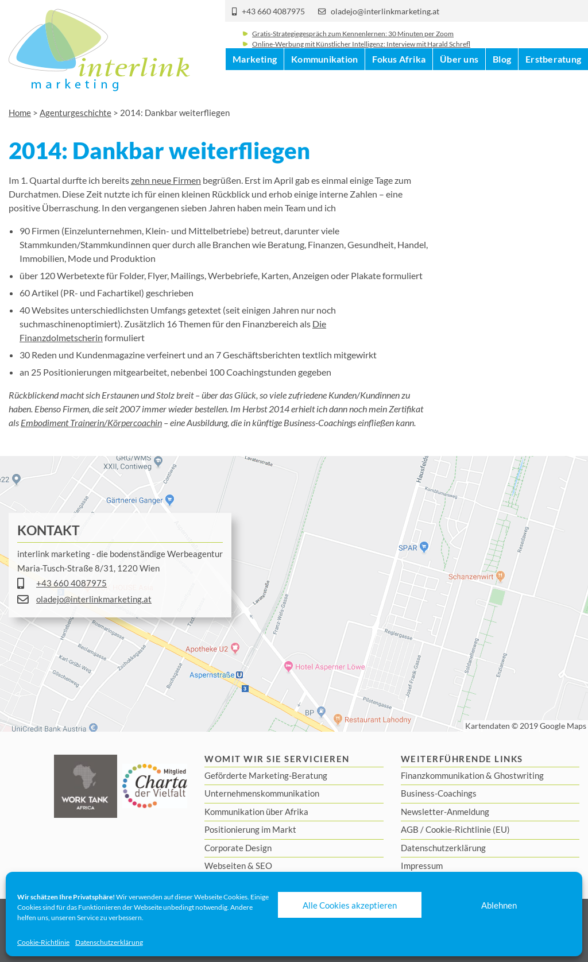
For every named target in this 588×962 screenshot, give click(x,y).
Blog (502, 85)
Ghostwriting (519, 775)
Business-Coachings (439, 793)
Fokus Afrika (398, 85)
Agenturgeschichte (75, 112)
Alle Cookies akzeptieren (350, 905)
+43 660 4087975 (273, 11)
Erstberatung (553, 85)
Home (20, 112)
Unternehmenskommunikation (261, 793)
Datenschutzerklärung (109, 942)
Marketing (255, 85)
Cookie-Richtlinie (43, 942)
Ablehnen (499, 905)
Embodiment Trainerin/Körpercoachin (91, 422)
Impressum (422, 865)
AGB (410, 829)
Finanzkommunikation (442, 775)
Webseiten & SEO (238, 865)
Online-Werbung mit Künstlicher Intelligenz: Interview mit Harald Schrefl (361, 53)
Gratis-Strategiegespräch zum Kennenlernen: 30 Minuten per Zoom (353, 42)
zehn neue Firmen (166, 180)
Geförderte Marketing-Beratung (265, 775)
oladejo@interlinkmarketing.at (385, 11)
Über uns (459, 85)
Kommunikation (324, 85)
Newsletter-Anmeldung (445, 811)
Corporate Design (238, 848)
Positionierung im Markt (250, 829)
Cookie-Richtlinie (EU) (467, 829)
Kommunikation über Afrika (256, 811)
